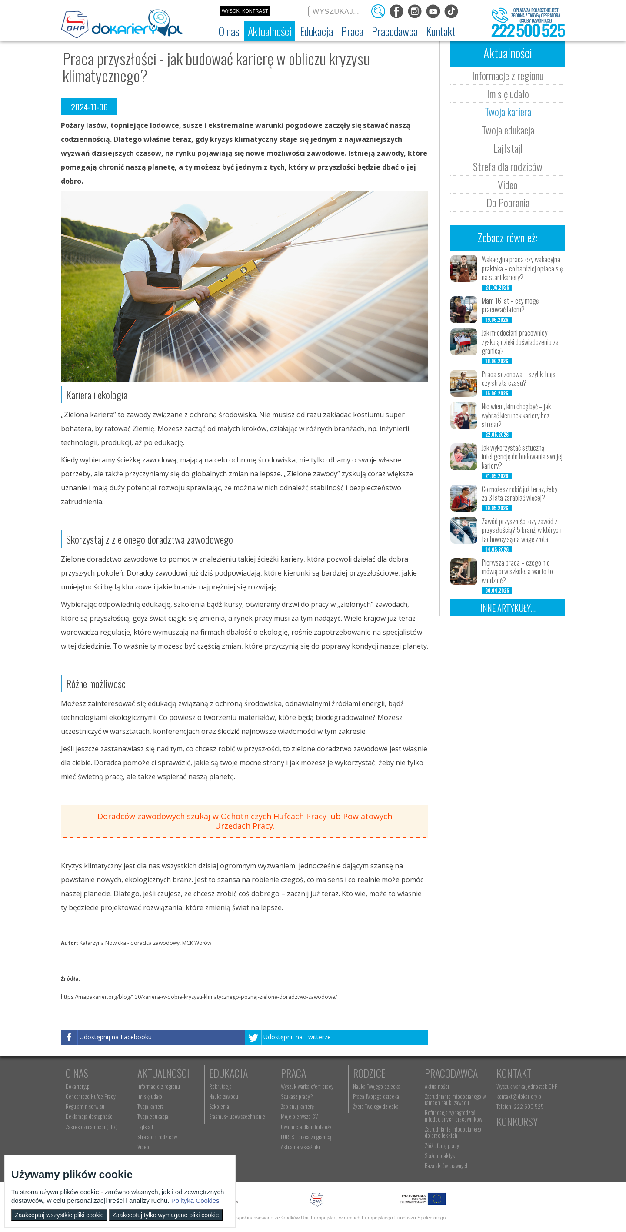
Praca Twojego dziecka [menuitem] (376, 1096)
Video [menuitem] (143, 1146)
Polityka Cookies (195, 1200)
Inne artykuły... (508, 607)
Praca (293, 1073)
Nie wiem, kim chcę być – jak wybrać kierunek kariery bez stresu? (516, 415)
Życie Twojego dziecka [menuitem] (376, 1106)
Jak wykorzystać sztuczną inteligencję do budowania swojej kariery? (522, 456)
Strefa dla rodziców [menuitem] (157, 1136)
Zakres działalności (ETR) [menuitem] (91, 1126)
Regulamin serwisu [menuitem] (85, 1106)
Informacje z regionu (507, 75)
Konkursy (517, 1121)
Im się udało (508, 93)
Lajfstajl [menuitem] (145, 1126)
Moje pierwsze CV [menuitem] (299, 1116)
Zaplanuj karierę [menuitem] (297, 1106)
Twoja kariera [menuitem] (150, 1106)
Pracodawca (451, 1073)
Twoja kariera (508, 111)
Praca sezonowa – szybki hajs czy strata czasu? (519, 378)
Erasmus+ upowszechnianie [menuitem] (237, 1116)
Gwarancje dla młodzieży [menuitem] (306, 1126)
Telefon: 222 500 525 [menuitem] (520, 1106)
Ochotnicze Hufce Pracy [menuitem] (91, 1096)
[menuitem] (229, 31)
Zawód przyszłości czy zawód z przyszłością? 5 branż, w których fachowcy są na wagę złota (522, 530)
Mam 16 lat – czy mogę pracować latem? (510, 305)
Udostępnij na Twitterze (297, 1037)
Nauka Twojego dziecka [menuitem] (376, 1086)
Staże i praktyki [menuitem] (440, 1155)
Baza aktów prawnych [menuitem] (447, 1165)
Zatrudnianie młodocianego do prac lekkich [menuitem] (453, 1132)
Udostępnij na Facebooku (116, 1037)
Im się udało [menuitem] (149, 1096)
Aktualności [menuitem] (437, 1086)
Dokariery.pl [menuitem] (78, 1086)
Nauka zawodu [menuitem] (223, 1096)
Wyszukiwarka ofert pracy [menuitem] (307, 1086)
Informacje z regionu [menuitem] (158, 1086)
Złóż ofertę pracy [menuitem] (442, 1145)
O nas (77, 1073)
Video (508, 184)
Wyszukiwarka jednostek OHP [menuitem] (526, 1086)
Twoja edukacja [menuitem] (152, 1116)
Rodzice (369, 1073)
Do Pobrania (507, 202)
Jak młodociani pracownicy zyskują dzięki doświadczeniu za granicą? (520, 342)
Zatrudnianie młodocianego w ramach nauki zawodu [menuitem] (455, 1099)
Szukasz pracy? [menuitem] (297, 1096)
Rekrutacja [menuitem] (220, 1086)
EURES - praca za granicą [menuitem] (306, 1136)
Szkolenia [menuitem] (219, 1106)
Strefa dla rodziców (508, 166)
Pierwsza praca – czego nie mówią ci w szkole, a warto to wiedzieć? (517, 571)
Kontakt (514, 1073)
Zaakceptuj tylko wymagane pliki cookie (166, 1215)
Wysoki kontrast (245, 10)
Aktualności (163, 1073)
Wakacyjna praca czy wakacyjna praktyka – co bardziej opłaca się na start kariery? (522, 268)
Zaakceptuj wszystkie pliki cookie (59, 1215)
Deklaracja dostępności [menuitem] (90, 1116)
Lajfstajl (508, 148)
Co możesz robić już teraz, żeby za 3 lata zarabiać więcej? (519, 493)
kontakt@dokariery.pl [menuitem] (519, 1096)
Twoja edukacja (508, 129)
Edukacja (228, 1073)
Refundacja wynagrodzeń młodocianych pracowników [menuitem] (453, 1115)
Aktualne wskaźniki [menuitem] (300, 1146)
